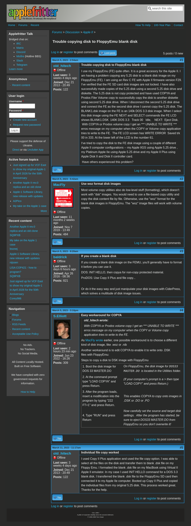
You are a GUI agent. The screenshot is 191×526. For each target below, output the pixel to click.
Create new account (25, 119)
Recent (35, 25)
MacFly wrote (94, 340)
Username (16, 101)
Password (16, 110)
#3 (181, 251)
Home (11, 25)
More (44, 210)
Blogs (15, 314)
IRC (18, 43)
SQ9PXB (15, 235)
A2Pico (17, 201)
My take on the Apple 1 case (29, 205)
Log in (55, 52)
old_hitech (62, 66)
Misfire (20, 56)
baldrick (60, 257)
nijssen (14, 262)
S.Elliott (59, 316)
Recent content (21, 85)
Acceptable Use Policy (25, 333)
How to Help (28, 391)
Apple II (88, 32)
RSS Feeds (19, 324)
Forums (23, 25)
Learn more (16, 69)
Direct (16, 149)
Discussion (72, 32)
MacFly (59, 185)
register (68, 52)
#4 (181, 310)
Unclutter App (35, 149)
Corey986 (15, 298)
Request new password (27, 124)
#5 (181, 447)
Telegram (21, 64)
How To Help (143, 25)
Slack (19, 60)
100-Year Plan (162, 25)
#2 (181, 179)
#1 (181, 60)
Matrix (20, 47)
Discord (20, 52)
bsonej (14, 248)
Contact (178, 25)
